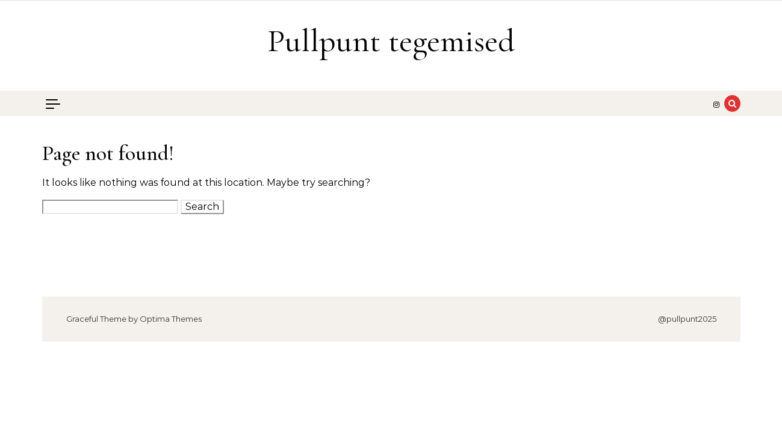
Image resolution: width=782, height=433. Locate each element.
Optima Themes (171, 319)
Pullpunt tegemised (391, 40)
